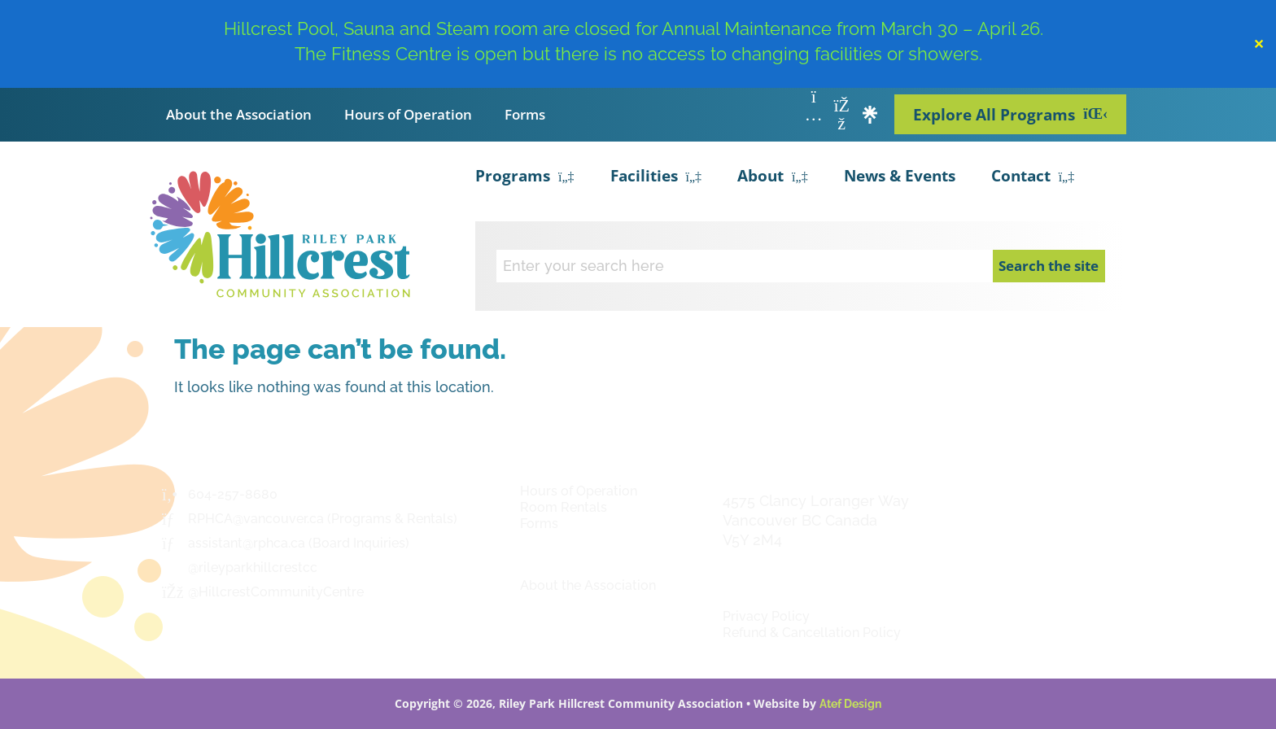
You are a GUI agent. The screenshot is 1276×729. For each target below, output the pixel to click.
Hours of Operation (408, 114)
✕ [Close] (1258, 44)
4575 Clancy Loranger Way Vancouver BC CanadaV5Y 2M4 (816, 520)
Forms (525, 114)
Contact (1033, 177)
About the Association (239, 114)
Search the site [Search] (1049, 265)
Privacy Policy (766, 616)
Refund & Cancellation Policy (812, 632)
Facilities (656, 177)
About (772, 177)
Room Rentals (563, 507)
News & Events (899, 175)
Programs (525, 177)
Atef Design (850, 703)
